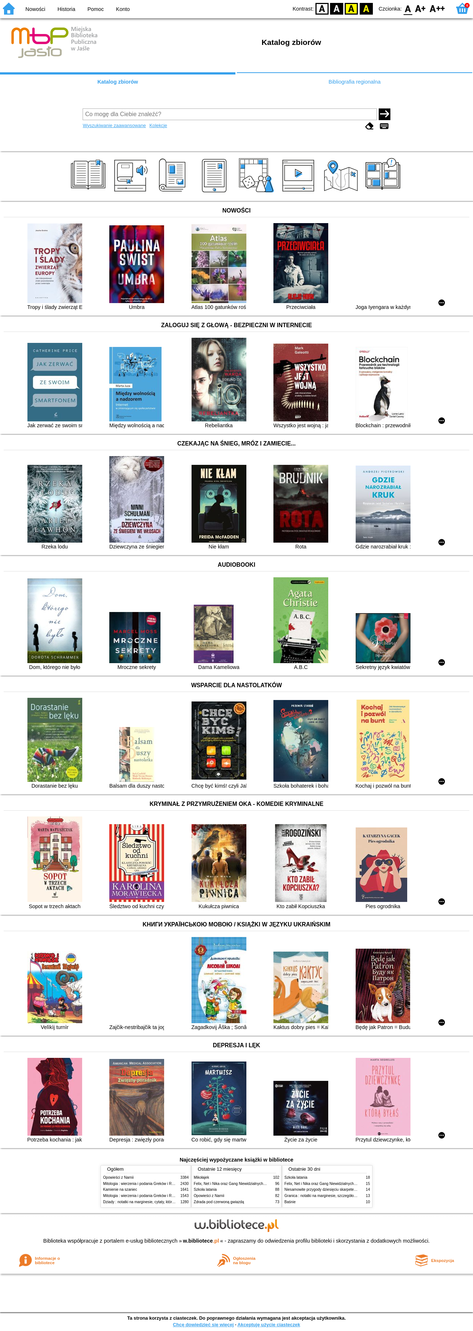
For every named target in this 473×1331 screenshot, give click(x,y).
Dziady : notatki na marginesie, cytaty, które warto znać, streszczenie (159, 1202)
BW (336, 8)
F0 (407, 8)
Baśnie (290, 1202)
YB (351, 8)
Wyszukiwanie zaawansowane (114, 125)
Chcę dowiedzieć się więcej (203, 1324)
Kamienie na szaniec (120, 1189)
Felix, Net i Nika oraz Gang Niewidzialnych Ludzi (233, 1184)
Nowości (35, 9)
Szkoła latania (205, 1189)
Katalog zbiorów (117, 82)
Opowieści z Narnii (118, 1177)
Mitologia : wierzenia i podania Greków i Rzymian (143, 1184)
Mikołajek (201, 1177)
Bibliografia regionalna (355, 82)
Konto (123, 9)
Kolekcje (158, 125)
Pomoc (95, 9)
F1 (420, 8)
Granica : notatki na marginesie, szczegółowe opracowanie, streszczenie (343, 1196)
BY (366, 8)
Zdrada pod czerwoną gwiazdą (219, 1202)
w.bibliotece (201, 1241)
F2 (437, 8)
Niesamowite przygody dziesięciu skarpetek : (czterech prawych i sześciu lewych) (350, 1189)
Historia (66, 9)
